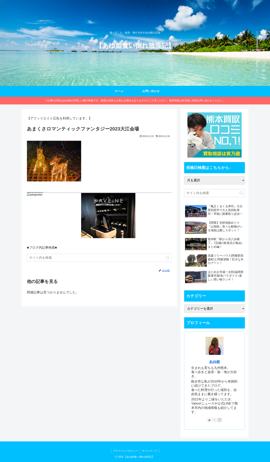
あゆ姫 (214, 362)
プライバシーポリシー (125, 450)
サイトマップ (149, 450)
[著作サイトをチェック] (209, 420)
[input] (99, 258)
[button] (168, 258)
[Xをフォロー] (214, 420)
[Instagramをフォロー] (219, 420)
